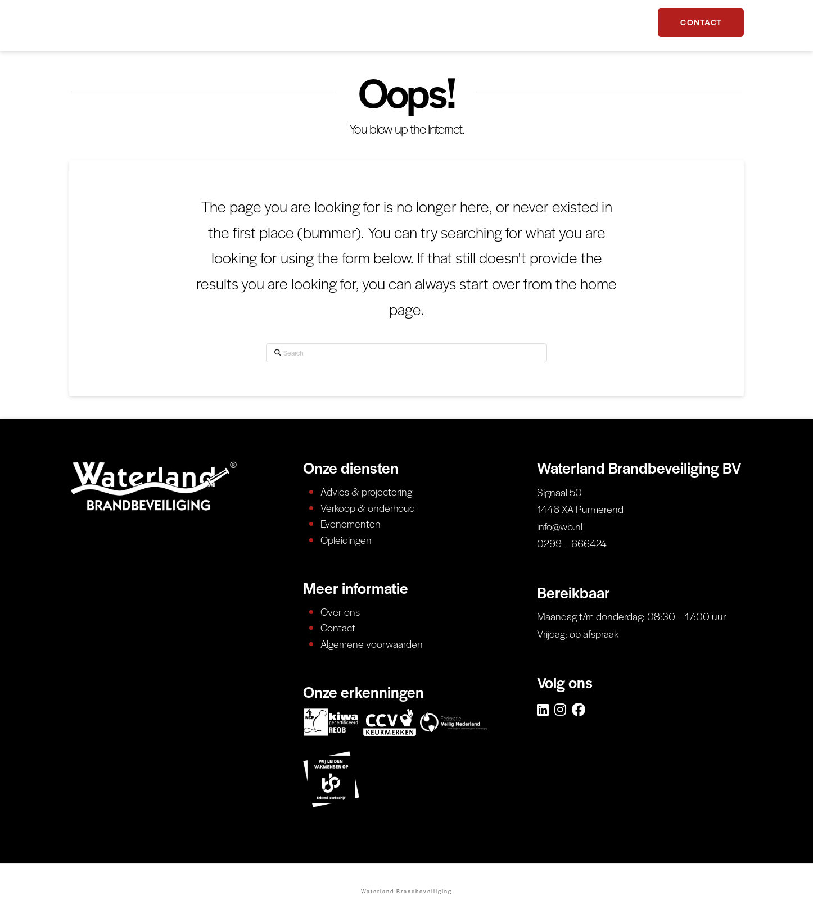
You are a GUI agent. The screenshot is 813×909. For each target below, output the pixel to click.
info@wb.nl (559, 526)
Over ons (340, 612)
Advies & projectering (366, 491)
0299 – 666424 (572, 543)
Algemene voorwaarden (371, 644)
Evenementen (350, 523)
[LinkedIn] (543, 709)
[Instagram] (560, 709)
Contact (337, 627)
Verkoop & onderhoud (367, 508)
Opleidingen (346, 540)
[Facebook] (578, 709)
